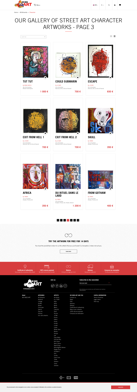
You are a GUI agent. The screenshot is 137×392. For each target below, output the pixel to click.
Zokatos (56, 365)
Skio (55, 353)
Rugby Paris (57, 349)
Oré (55, 335)
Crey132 (56, 309)
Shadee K (56, 351)
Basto (55, 305)
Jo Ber (56, 315)
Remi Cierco (57, 343)
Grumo (56, 313)
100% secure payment (76, 311)
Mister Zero (57, 329)
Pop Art (40, 311)
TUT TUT (28, 81)
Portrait (40, 313)
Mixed (39, 305)
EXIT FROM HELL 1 (33, 140)
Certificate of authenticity (77, 307)
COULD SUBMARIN (66, 81)
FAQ (71, 301)
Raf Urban (57, 341)
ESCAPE (92, 81)
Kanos (55, 317)
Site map (96, 301)
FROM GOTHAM (97, 196)
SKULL (91, 140)
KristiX (56, 323)
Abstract (40, 299)
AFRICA (27, 196)
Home (16, 12)
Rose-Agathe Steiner (60, 347)
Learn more (68, 255)
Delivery (72, 305)
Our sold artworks (43, 315)
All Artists (56, 297)
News (71, 299)
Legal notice (97, 299)
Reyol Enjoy (57, 345)
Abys (55, 301)
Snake (55, 355)
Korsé (55, 321)
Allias (55, 303)
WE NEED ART (26, 297)
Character (41, 307)
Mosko (56, 331)
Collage (40, 301)
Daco (55, 311)
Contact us (73, 297)
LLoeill (55, 325)
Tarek (55, 359)
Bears (55, 307)
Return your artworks (76, 309)
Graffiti (40, 303)
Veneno (56, 361)
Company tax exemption (77, 313)
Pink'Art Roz (57, 339)
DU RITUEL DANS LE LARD (66, 197)
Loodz (55, 327)
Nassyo (56, 333)
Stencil (40, 309)
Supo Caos (57, 357)
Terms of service (98, 297)
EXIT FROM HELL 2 (66, 140)
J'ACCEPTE (120, 387)
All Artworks (24, 12)
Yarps (55, 363)
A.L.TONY (57, 299)
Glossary (72, 303)
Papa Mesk (57, 337)
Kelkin (55, 319)
